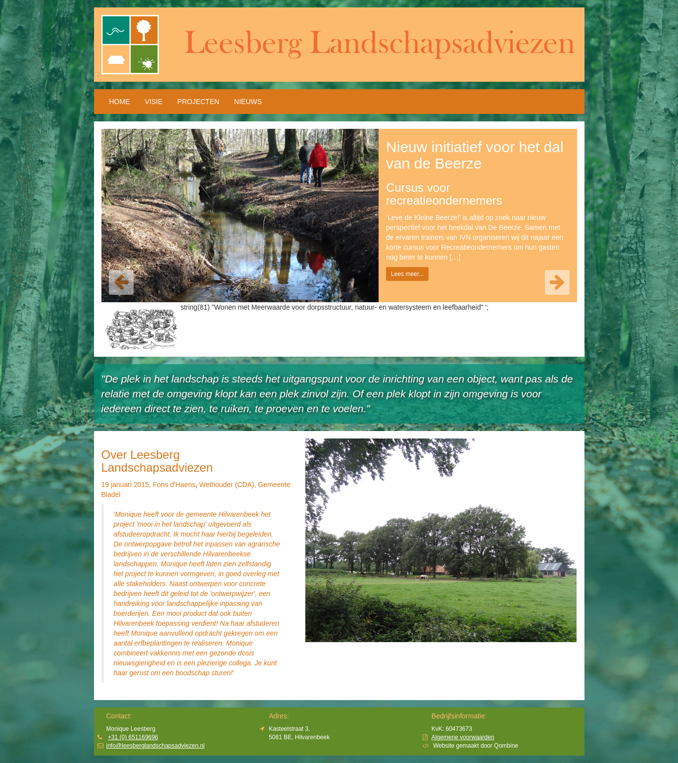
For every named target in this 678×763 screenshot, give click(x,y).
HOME (119, 102)
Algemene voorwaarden (463, 737)
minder (246, 673)
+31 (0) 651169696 (133, 737)
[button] (121, 282)
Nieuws (248, 102)
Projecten (198, 102)
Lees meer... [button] (407, 274)
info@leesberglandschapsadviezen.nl (155, 745)
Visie (154, 102)
